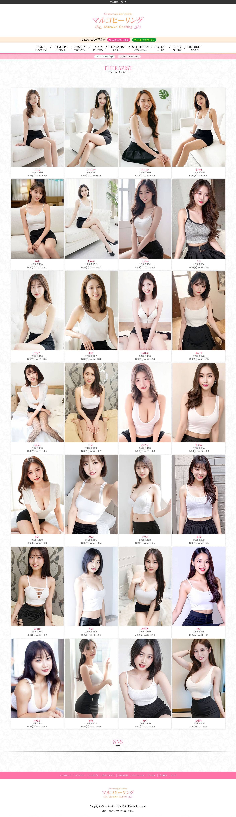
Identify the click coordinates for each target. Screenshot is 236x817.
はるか (37, 629)
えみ (91, 629)
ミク (199, 262)
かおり (198, 721)
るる (91, 721)
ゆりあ (145, 353)
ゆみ (91, 537)
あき (37, 537)
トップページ (62, 775)
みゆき (145, 629)
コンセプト (92, 775)
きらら (198, 170)
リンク (177, 775)
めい (199, 629)
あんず (198, 353)
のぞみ (37, 721)
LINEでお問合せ (145, 39)
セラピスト (77, 775)
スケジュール (139, 775)
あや (145, 721)
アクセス (153, 775)
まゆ (199, 537)
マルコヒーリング (114, 805)
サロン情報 (123, 775)
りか (91, 445)
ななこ (37, 353)
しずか (145, 262)
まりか (198, 445)
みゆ (37, 262)
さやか (91, 262)
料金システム (107, 775)
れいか (145, 170)
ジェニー (91, 170)
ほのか (145, 445)
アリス (145, 537)
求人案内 (166, 775)
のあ (91, 353)
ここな (37, 170)
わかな (37, 445)
